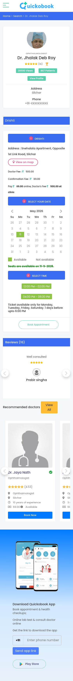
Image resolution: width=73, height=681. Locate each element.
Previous (5, 373)
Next (66, 373)
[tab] (36, 120)
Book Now (30, 515)
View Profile (36, 78)
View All (49, 407)
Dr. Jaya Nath (19, 472)
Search (17, 16)
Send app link (25, 651)
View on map (23, 162)
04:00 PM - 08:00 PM (36, 297)
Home (7, 16)
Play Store (29, 664)
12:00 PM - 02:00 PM (37, 286)
